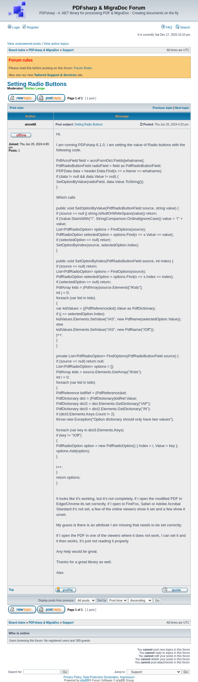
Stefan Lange (35, 88)
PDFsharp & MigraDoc (44, 50)
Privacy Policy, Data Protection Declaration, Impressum (98, 677)
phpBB (84, 680)
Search (183, 27)
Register (31, 27)
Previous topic (163, 108)
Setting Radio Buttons (37, 84)
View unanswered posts (24, 43)
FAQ (166, 27)
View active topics (56, 43)
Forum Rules (83, 68)
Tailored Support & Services (55, 75)
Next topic (182, 108)
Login (14, 27)
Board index (17, 50)
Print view (16, 108)
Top (11, 589)
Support (68, 50)
